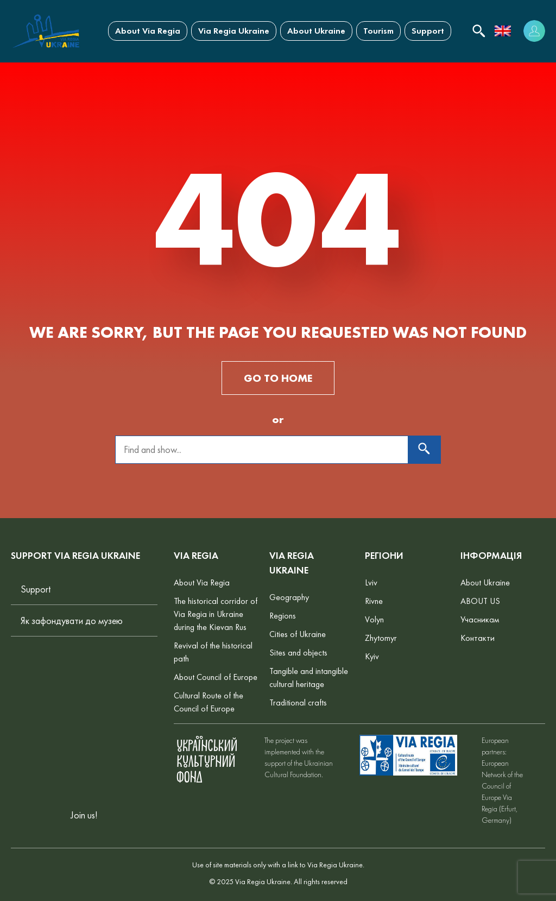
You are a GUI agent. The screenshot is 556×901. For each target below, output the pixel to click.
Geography (289, 597)
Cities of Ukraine (297, 634)
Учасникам (479, 619)
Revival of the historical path (213, 652)
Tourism (378, 30)
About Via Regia (147, 30)
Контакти (477, 638)
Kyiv (372, 656)
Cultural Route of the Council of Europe (208, 702)
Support (428, 30)
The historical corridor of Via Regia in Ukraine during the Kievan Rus (215, 614)
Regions (282, 615)
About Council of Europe (215, 677)
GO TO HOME (278, 378)
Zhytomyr (381, 638)
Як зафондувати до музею (72, 620)
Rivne (374, 601)
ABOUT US (480, 601)
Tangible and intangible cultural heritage (308, 677)
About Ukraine (316, 30)
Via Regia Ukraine (233, 30)
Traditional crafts (298, 702)
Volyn (374, 619)
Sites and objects (298, 652)
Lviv (371, 582)
